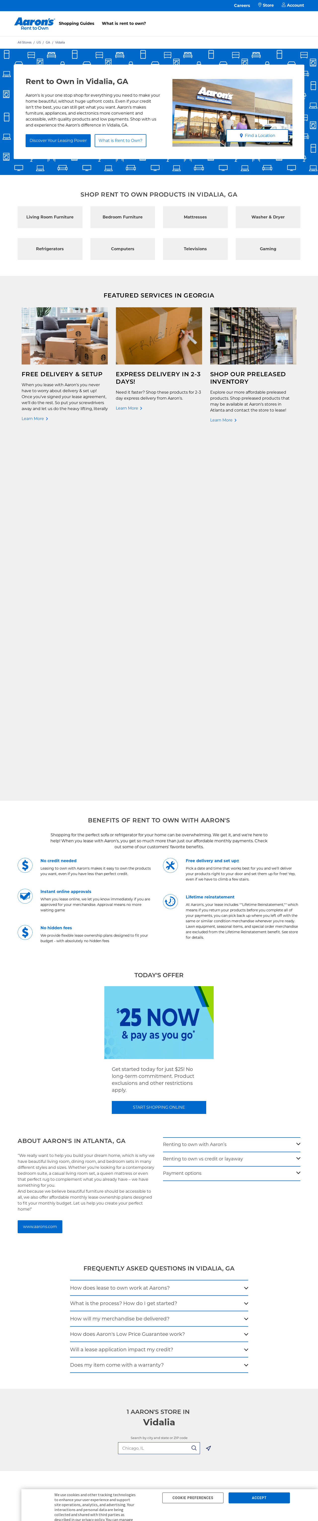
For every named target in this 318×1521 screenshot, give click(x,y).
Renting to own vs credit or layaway (203, 797)
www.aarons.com (40, 865)
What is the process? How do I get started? (123, 942)
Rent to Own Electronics (42, 1232)
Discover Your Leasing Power (58, 140)
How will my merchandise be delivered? (119, 957)
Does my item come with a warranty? (117, 1004)
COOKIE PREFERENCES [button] (192, 1498)
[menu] (159, 18)
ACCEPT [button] (259, 1498)
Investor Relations (196, 1240)
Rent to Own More (37, 1248)
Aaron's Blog (192, 1248)
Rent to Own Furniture (41, 1224)
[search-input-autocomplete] (153, 1087)
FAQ (77, 1240)
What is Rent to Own (92, 1248)
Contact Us (83, 1224)
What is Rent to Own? (120, 140)
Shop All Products (37, 1272)
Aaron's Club (84, 1264)
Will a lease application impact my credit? (121, 988)
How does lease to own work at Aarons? (120, 927)
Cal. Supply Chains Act (144, 1272)
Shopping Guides (76, 23)
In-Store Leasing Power (94, 1256)
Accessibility (136, 1264)
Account (293, 5)
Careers (242, 5)
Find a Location (257, 135)
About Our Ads (194, 1256)
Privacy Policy (137, 1248)
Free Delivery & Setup (144, 1224)
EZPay (79, 1272)
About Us (189, 1232)
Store (266, 5)
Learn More (33, 418)
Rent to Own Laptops (39, 1256)
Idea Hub (133, 1240)
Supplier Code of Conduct (147, 1280)
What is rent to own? (124, 23)
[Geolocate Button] (208, 1087)
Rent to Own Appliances (42, 1240)
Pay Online (83, 1232)
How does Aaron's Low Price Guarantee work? (127, 973)
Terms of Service (139, 1256)
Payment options (182, 812)
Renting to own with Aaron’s (195, 783)
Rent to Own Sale (36, 1264)
